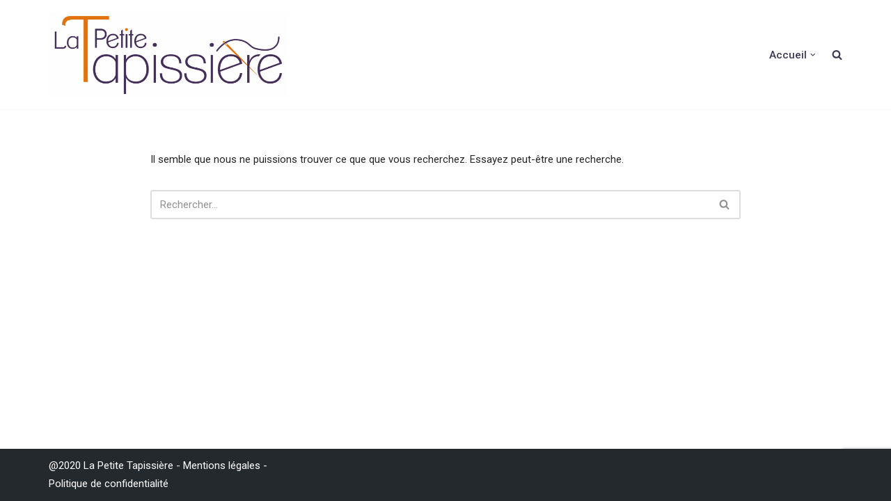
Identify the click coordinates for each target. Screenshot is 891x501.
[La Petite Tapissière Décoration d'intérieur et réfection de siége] (168, 55)
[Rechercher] (429, 204)
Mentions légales (221, 465)
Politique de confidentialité (108, 483)
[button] (813, 55)
